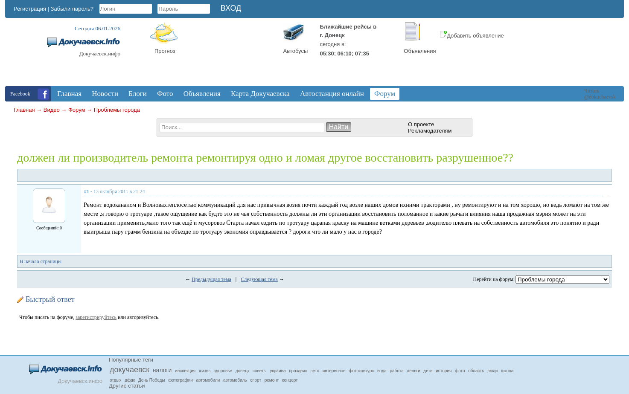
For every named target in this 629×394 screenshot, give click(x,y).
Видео (52, 110)
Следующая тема (259, 279)
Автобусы (295, 51)
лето (314, 370)
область (476, 370)
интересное (334, 370)
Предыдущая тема (211, 279)
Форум (76, 110)
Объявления (420, 51)
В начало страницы (40, 261)
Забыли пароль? (72, 9)
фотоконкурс (361, 370)
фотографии (180, 380)
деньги (413, 370)
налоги (162, 370)
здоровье (223, 370)
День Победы (151, 380)
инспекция (185, 370)
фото (460, 370)
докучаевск (129, 369)
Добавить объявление (472, 35)
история (443, 370)
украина (277, 370)
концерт (290, 380)
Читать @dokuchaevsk (600, 94)
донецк (243, 370)
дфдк (130, 380)
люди (492, 370)
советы (260, 370)
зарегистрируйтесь (96, 317)
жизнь (205, 370)
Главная (24, 110)
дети (427, 370)
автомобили (208, 380)
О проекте (421, 124)
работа (397, 370)
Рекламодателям (430, 130)
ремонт (272, 380)
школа (507, 370)
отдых (116, 380)
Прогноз (164, 51)
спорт (255, 380)
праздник (298, 370)
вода (382, 370)
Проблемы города (117, 110)
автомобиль (235, 380)
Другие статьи (127, 385)
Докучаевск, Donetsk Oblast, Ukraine (234, 54)
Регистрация (30, 9)
